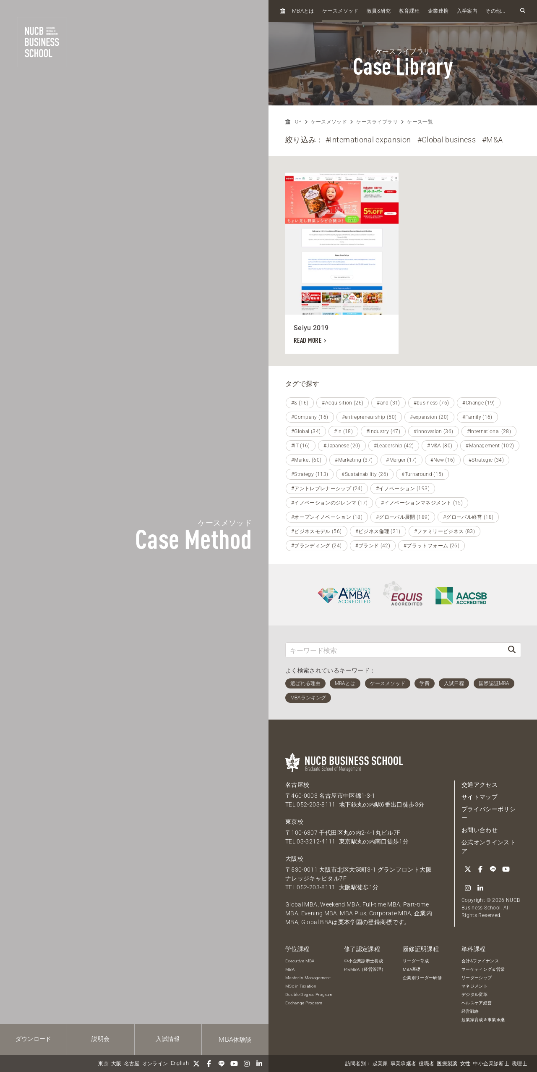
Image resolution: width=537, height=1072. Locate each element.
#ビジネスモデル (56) (316, 531)
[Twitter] (196, 1063)
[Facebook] (209, 1063)
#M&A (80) (439, 446)
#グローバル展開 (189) (403, 517)
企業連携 (438, 11)
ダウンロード (34, 1038)
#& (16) (299, 403)
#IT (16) (300, 446)
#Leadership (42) (394, 446)
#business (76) (431, 403)
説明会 (100, 1038)
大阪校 (294, 858)
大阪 (116, 1064)
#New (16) (442, 460)
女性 (465, 1064)
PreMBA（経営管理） (365, 969)
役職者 (426, 1064)
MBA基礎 (412, 969)
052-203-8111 (316, 804)
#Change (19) (478, 403)
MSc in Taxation (300, 986)
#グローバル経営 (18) (468, 517)
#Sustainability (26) (364, 474)
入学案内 (467, 11)
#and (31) (388, 403)
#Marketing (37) (354, 460)
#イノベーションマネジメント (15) (422, 503)
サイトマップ (479, 796)
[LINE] (221, 1063)
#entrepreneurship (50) (369, 417)
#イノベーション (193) (403, 488)
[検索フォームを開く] (523, 11)
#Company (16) (309, 417)
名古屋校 (297, 784)
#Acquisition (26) (342, 403)
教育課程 (409, 11)
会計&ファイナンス (480, 961)
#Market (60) (306, 460)
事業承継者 (404, 1064)
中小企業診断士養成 (363, 961)
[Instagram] (246, 1063)
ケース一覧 (420, 122)
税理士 (519, 1064)
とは (303, 11)
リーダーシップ (476, 977)
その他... (495, 11)
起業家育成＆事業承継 (483, 1019)
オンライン (155, 1064)
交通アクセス (479, 784)
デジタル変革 (474, 994)
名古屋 (132, 1064)
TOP (293, 122)
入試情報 (168, 1038)
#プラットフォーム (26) (431, 546)
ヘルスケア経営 (476, 1003)
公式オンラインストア (488, 846)
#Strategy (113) (309, 474)
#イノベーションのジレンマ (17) (329, 503)
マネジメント (474, 986)
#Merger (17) (401, 460)
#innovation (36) (434, 431)
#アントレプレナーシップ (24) (326, 488)
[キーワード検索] (394, 650)
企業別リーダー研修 (422, 977)
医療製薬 (447, 1064)
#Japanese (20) (341, 446)
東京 (103, 1064)
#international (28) (489, 431)
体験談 (235, 1039)
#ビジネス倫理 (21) (378, 531)
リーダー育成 (416, 961)
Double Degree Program (308, 994)
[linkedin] (259, 1063)
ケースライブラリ (377, 122)
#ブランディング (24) (316, 546)
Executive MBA (300, 961)
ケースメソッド (340, 11)
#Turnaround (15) (422, 474)
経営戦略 (470, 1011)
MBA (290, 969)
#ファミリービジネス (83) (444, 531)
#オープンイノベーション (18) (326, 517)
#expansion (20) (429, 417)
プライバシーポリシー (488, 813)
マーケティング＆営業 (483, 969)
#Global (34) (306, 431)
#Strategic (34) (486, 460)
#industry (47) (383, 431)
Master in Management (308, 977)
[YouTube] (234, 1063)
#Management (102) (490, 446)
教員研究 (379, 11)
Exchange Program (304, 1003)
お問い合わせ (479, 830)
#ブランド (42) (373, 546)
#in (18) (343, 431)
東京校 (294, 821)
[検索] (512, 650)
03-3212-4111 (316, 841)
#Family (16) (477, 417)
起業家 (380, 1064)
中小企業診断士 (491, 1064)
